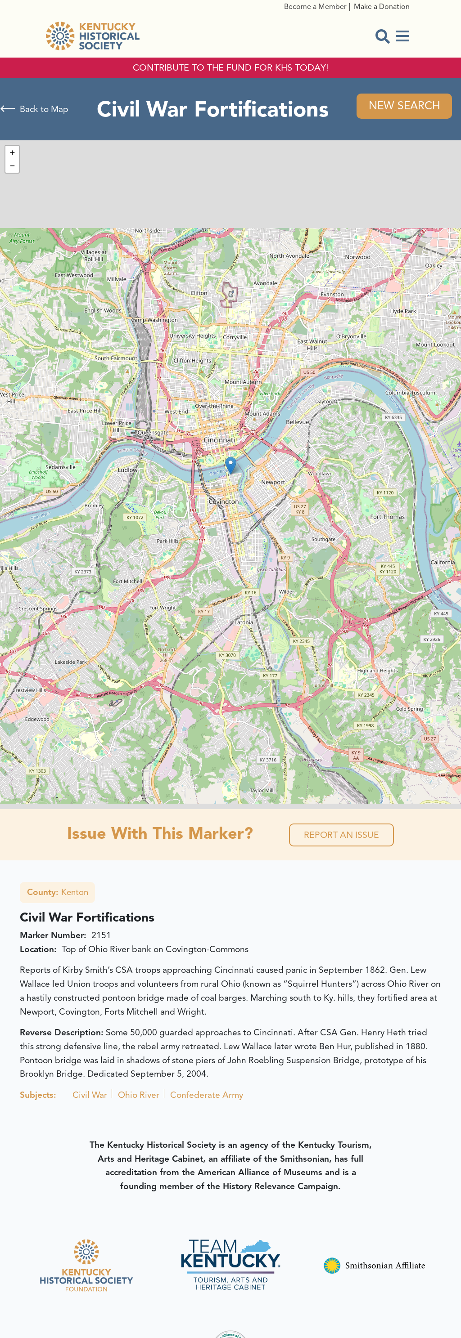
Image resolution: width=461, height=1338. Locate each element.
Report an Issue (341, 835)
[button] (230, 466)
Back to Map (44, 109)
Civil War (89, 1097)
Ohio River (138, 1097)
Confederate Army (206, 1097)
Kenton (58, 894)
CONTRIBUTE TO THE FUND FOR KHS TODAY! (231, 68)
